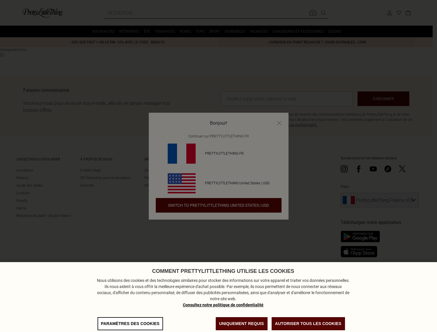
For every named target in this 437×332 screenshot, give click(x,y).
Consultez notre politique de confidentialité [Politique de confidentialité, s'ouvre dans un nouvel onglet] (223, 313)
